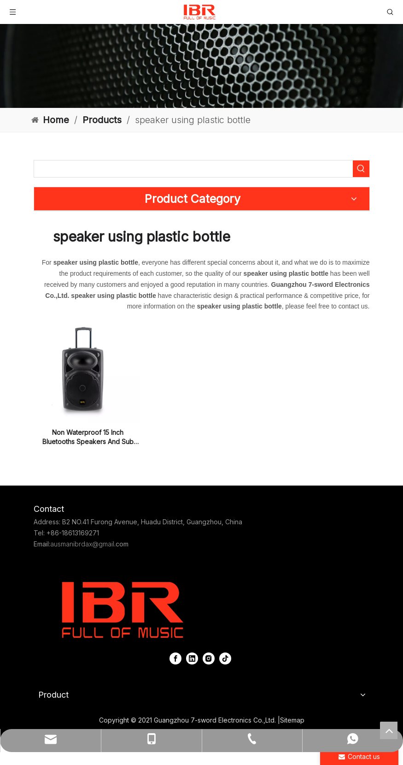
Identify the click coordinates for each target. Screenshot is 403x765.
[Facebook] (175, 658)
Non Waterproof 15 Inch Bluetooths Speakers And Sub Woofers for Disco (88, 437)
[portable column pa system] (201, 66)
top (388, 730)
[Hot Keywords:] (361, 168)
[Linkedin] (192, 658)
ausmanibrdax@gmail (82, 544)
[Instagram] (209, 658)
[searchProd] (193, 168)
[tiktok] (225, 658)
